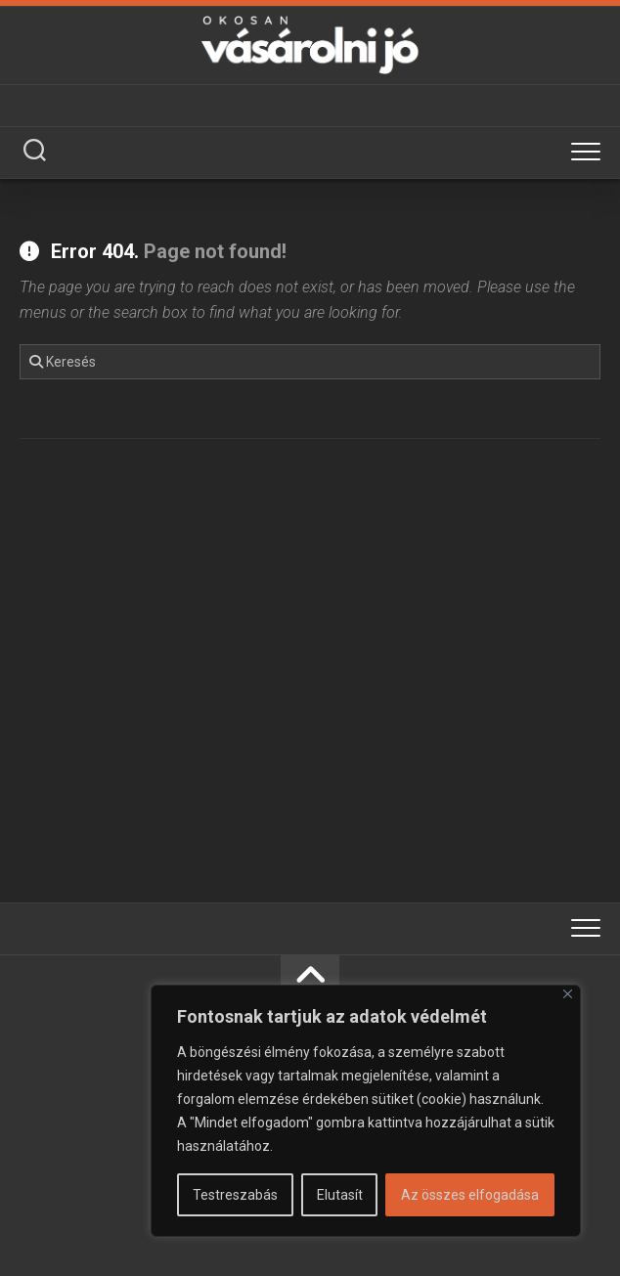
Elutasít (340, 1195)
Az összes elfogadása (470, 1195)
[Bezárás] (567, 994)
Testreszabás (235, 1195)
